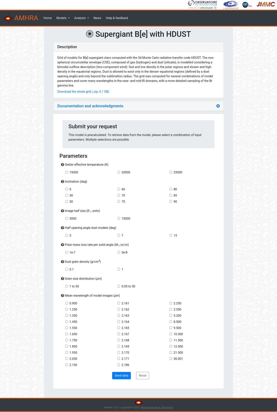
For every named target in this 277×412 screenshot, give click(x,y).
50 (71, 201)
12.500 (178, 346)
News (97, 18)
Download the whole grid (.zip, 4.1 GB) (83, 91)
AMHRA (20, 18)
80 (175, 189)
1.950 (73, 352)
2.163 (125, 315)
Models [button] (61, 18)
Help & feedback (117, 18)
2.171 (125, 359)
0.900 (73, 303)
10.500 (178, 334)
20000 (126, 172)
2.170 (125, 352)
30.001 (178, 359)
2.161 (125, 303)
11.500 (178, 340)
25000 (178, 172)
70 (123, 195)
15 (175, 235)
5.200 (177, 315)
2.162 (125, 309)
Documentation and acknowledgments (90, 106)
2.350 (177, 309)
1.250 (73, 309)
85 (175, 195)
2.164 (125, 322)
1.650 (73, 334)
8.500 (177, 322)
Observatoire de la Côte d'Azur (156, 407)
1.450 (73, 322)
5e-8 (125, 252)
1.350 (73, 315)
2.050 (73, 359)
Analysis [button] (80, 18)
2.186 (125, 365)
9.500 (177, 328)
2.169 (125, 346)
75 (123, 201)
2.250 (177, 303)
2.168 (125, 340)
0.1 (71, 269)
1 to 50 (74, 286)
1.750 (73, 340)
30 (71, 195)
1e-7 (72, 252)
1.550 (73, 328)
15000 (73, 172)
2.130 (73, 365)
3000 (72, 218)
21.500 (178, 352)
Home (47, 18)
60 (123, 189)
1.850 (73, 346)
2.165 (125, 328)
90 (175, 201)
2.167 (125, 334)
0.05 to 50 (128, 286)
